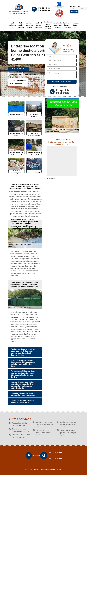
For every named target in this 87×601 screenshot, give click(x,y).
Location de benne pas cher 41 (29, 25)
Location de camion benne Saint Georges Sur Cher (43, 432)
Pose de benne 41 (75, 25)
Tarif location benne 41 (21, 25)
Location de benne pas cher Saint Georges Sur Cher (44, 424)
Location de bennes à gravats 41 (67, 25)
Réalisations (18, 69)
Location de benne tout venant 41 (58, 25)
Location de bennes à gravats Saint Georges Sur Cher (68, 432)
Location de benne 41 (12, 25)
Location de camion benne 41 (38, 25)
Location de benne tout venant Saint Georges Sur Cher (68, 424)
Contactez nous (31, 74)
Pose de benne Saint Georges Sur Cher (19, 424)
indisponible (44, 8)
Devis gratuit (15, 74)
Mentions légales (55, 469)
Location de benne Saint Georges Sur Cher (21, 436)
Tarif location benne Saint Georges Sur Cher (20, 430)
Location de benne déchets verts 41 (48, 25)
